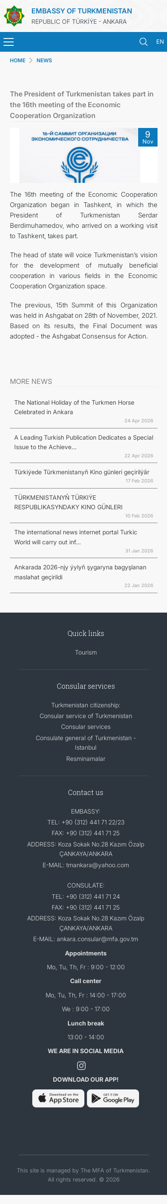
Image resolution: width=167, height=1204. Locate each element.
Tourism (86, 652)
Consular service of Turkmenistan (86, 715)
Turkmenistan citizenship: (86, 705)
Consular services (86, 726)
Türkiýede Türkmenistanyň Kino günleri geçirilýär (81, 472)
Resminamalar (85, 758)
